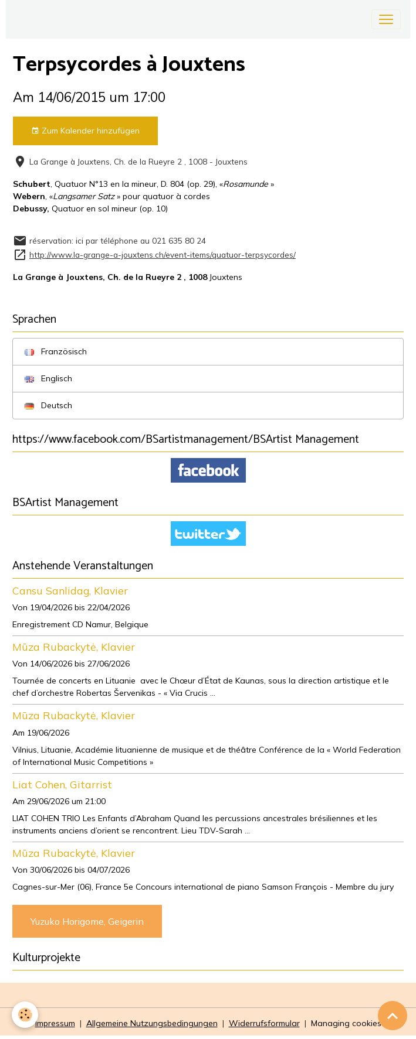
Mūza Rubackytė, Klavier (73, 646)
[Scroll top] (392, 1015)
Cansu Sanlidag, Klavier (70, 590)
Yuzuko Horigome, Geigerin (87, 921)
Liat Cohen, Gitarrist (62, 784)
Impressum (55, 1023)
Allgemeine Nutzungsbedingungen (152, 1023)
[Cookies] (25, 1015)
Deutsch (48, 405)
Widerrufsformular (264, 1023)
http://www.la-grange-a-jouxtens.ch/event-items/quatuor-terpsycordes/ (162, 254)
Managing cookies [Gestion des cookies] (346, 1023)
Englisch (48, 378)
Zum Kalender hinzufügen (85, 130)
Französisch (56, 351)
